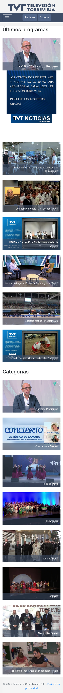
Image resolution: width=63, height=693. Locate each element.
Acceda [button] (44, 17)
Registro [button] (30, 17)
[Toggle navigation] (7, 17)
